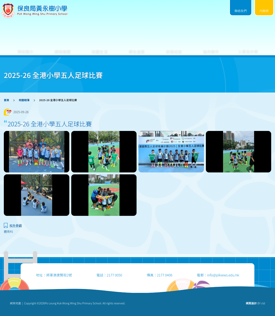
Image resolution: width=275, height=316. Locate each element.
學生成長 (137, 49)
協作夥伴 (211, 49)
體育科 (8, 231)
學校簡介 (25, 49)
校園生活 (100, 49)
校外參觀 (16, 225)
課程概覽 (62, 49)
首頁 (6, 100)
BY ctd (255, 303)
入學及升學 (248, 49)
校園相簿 (24, 100)
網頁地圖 (15, 303)
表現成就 (174, 49)
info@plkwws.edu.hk (223, 274)
